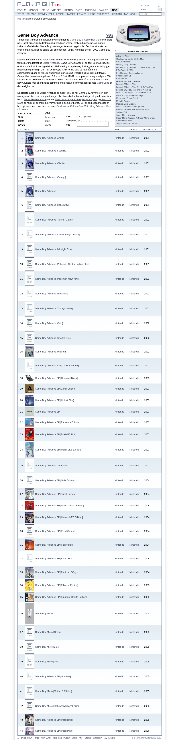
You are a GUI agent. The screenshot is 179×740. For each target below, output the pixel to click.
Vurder (57, 10)
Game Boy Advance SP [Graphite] (53, 676)
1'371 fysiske (84, 116)
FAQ (126, 14)
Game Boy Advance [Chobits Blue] (53, 338)
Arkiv (45, 10)
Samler (103, 10)
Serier (60, 14)
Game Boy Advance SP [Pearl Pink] (54, 730)
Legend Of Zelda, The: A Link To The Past (135, 87)
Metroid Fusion (123, 101)
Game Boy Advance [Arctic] (49, 138)
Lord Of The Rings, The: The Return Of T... (135, 92)
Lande (91, 14)
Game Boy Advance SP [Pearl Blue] (54, 719)
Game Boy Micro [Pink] (47, 661)
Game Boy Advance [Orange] (50, 177)
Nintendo (50, 117)
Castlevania (62, 106)
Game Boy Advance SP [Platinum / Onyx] (56, 572)
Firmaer (81, 14)
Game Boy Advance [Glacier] (50, 163)
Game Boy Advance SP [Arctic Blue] (54, 558)
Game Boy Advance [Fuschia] (50, 150)
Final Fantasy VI (123, 76)
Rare (79, 10)
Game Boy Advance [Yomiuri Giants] (54, 219)
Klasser (70, 14)
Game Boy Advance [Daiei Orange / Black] (57, 234)
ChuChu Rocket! (123, 62)
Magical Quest (89, 99)
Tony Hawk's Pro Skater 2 (127, 123)
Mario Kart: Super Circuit (68, 99)
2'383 (48, 124)
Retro (68, 10)
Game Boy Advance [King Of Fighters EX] (57, 365)
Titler (21, 14)
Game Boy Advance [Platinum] (51, 351)
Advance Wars (103, 106)
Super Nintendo (51, 63)
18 (78, 120)
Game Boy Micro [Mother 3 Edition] (53, 691)
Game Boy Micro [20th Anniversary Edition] (57, 706)
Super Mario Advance (35, 99)
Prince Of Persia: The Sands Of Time (132, 109)
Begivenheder (46, 14)
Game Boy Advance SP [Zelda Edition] (55, 388)
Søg (132, 14)
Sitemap (88, 738)
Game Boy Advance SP (47, 411)
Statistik (117, 14)
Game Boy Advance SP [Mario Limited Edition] (59, 505)
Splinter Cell (121, 112)
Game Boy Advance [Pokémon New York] (57, 278)
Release (31, 14)
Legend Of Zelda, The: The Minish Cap (133, 90)
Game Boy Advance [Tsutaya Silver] (54, 308)
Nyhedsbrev (97, 738)
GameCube (103, 82)
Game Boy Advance (45, 191)
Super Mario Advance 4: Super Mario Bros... (136, 118)
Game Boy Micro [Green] (48, 632)
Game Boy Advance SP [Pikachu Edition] (56, 585)
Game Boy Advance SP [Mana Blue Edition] (58, 449)
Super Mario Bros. (124, 121)
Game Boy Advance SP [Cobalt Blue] (54, 400)
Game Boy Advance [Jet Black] (51, 465)
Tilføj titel (103, 14)
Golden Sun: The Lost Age (128, 81)
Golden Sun (76, 106)
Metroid (88, 106)
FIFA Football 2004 (124, 70)
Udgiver (133, 130)
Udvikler (118, 130)
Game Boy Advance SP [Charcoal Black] (56, 378)
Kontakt (111, 738)
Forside (23, 738)
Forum (21, 10)
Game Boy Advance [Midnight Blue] (53, 249)
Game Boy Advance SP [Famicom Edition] (57, 422)
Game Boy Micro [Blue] (47, 646)
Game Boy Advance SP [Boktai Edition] (55, 434)
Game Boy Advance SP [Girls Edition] (55, 480)
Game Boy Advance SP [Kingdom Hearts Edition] (61, 597)
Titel (26, 130)
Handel (34, 10)
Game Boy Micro (44, 613)
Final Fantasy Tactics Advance (129, 73)
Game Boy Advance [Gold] (49, 323)
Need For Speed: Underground (130, 107)
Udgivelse (148, 130)
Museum (90, 10)
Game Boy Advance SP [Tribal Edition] (55, 494)
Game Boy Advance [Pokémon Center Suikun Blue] (62, 264)
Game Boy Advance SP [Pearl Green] (55, 531)
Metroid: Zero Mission (126, 104)
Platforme (28, 18)
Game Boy (75, 39)
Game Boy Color (93, 39)
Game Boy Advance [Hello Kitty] (52, 205)
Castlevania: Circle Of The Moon (130, 59)
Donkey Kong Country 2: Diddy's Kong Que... (136, 67)
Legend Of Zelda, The (126, 84)
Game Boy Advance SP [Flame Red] (54, 544)
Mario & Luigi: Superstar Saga (129, 95)
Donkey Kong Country (126, 65)
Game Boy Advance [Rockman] (51, 293)
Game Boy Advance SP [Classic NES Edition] (59, 517)
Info (114, 10)
